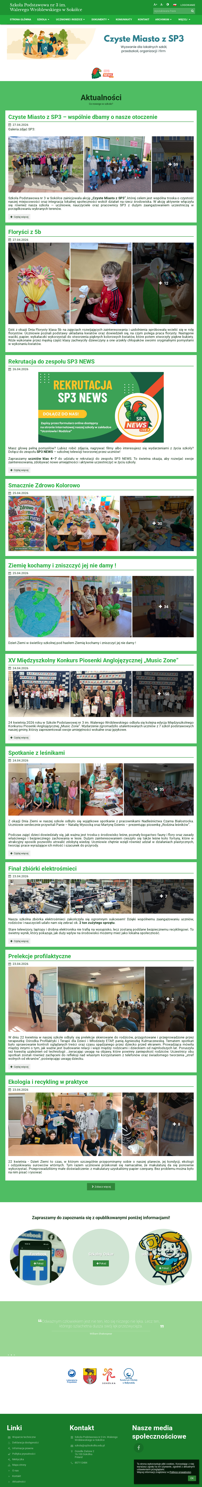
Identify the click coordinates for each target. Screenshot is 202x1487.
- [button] (161, 4)
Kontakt (16, 1476)
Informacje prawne (22, 1448)
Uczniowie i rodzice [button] (71, 19)
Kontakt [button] (143, 19)
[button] (175, 5)
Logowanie (187, 5)
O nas (15, 1470)
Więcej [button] (184, 19)
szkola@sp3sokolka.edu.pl (90, 1445)
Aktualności (18, 1481)
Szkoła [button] (43, 19)
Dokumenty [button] (101, 19)
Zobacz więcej (101, 1186)
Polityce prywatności (180, 1472)
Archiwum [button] (163, 19)
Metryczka (18, 1459)
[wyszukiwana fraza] (174, 11)
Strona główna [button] (20, 19)
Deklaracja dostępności (25, 1442)
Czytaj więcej (19, 217)
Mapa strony (19, 1464)
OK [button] (192, 1478)
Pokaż (38, 1263)
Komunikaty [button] (124, 19)
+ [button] (155, 4)
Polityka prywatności (23, 1453)
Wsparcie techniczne (24, 1437)
